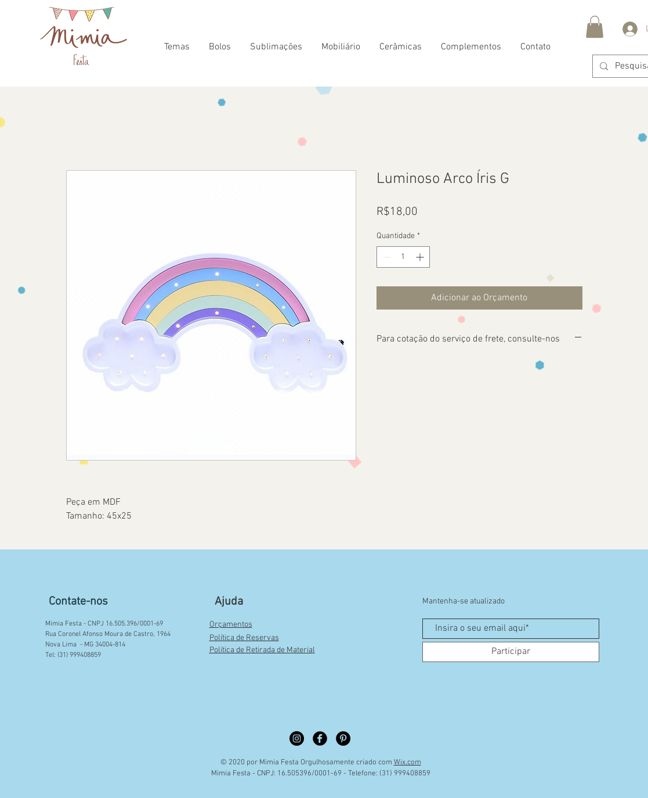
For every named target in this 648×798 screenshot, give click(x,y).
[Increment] (421, 257)
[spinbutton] (403, 257)
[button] (594, 27)
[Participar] (510, 652)
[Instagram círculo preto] (296, 738)
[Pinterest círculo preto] (343, 738)
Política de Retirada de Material (262, 650)
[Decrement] (385, 257)
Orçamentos (230, 625)
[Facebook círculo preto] (320, 738)
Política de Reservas (244, 638)
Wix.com (407, 762)
